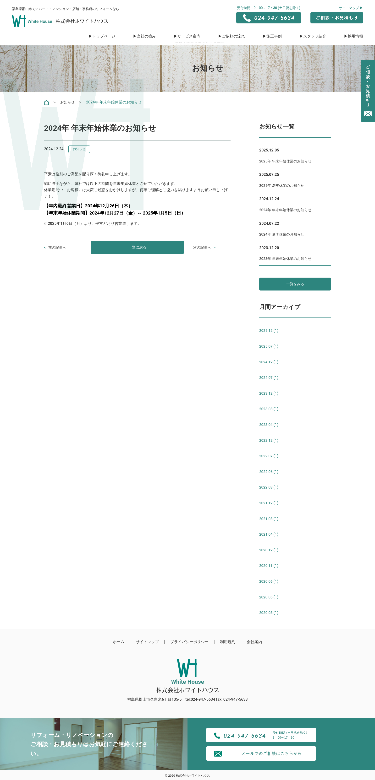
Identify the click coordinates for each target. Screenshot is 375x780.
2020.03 (266, 613)
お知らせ (68, 102)
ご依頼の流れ (233, 36)
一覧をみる (295, 284)
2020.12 (266, 550)
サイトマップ (147, 642)
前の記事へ (57, 247)
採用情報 (355, 36)
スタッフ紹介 (314, 36)
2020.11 (266, 566)
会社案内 (254, 642)
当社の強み (146, 36)
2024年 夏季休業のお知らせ (283, 234)
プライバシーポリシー (189, 642)
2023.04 (266, 425)
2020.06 (266, 581)
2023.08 (266, 409)
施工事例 (274, 36)
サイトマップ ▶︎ (351, 8)
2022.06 (266, 472)
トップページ (103, 36)
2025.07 (266, 346)
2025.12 (266, 331)
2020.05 (266, 597)
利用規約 (227, 642)
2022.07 (266, 456)
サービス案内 (188, 36)
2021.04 (266, 535)
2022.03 (266, 487)
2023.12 (266, 393)
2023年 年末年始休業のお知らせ (287, 258)
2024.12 (266, 362)
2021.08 (266, 519)
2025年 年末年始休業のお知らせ (287, 161)
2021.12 (266, 503)
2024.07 (266, 378)
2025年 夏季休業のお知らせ (283, 185)
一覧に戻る (137, 247)
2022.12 (266, 440)
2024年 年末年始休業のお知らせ (287, 210)
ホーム (118, 642)
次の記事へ (202, 247)
